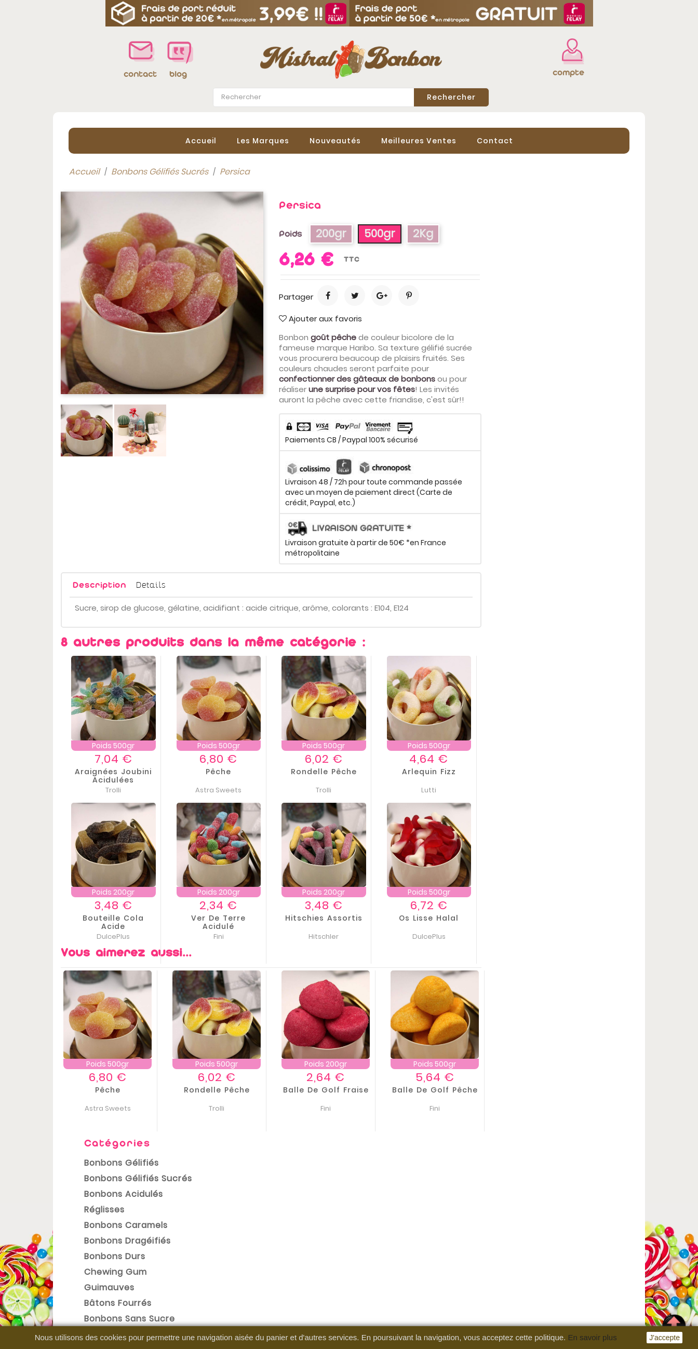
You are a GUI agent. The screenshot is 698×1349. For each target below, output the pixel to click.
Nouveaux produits (99, 1256)
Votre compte (387, 1227)
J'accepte (664, 1337)
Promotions (84, 1240)
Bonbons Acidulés (115, 253)
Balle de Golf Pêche (583, 1089)
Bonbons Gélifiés (113, 222)
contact (137, 74)
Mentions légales (244, 1256)
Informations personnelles (411, 1238)
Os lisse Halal (577, 917)
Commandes (384, 1254)
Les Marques (263, 139)
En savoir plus (592, 1337)
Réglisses (96, 269)
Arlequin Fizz (577, 770)
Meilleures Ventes (419, 139)
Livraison (227, 1240)
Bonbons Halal (107, 393)
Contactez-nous (243, 1303)
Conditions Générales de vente (273, 1271)
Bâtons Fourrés (110, 362)
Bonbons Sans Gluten (124, 409)
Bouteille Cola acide (261, 921)
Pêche (366, 770)
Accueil (201, 139)
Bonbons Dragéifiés (119, 300)
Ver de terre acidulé (366, 921)
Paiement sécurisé (247, 1287)
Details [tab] (299, 583)
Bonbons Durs (107, 315)
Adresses (376, 1285)
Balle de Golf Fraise (474, 1089)
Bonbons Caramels (118, 284)
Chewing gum (107, 331)
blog (178, 74)
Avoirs (369, 1269)
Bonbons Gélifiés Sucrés (130, 238)
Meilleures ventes (97, 1271)
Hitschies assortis (472, 917)
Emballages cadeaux (122, 424)
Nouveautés (335, 139)
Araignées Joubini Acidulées (261, 774)
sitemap (226, 1318)
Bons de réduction (394, 1301)
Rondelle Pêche (472, 770)
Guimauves (101, 347)
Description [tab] (247, 584)
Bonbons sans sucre (121, 378)
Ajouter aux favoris (468, 318)
